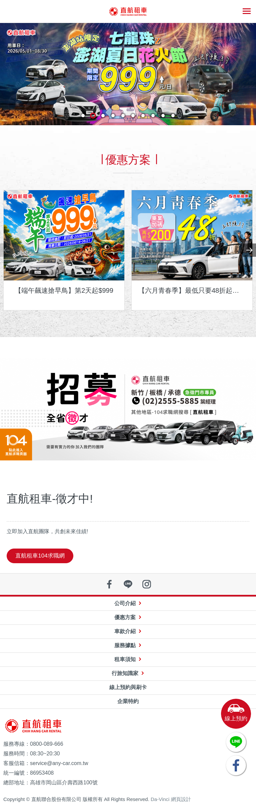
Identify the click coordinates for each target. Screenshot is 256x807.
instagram (146, 584)
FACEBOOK (236, 765)
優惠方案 (125, 617)
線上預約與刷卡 (128, 687)
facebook (109, 584)
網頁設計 (181, 799)
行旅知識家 (125, 673)
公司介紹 (125, 603)
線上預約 (236, 718)
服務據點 (125, 645)
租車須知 (125, 659)
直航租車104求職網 (39, 556)
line (128, 584)
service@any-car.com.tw (59, 763)
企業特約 (128, 701)
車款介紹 (125, 631)
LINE (236, 742)
